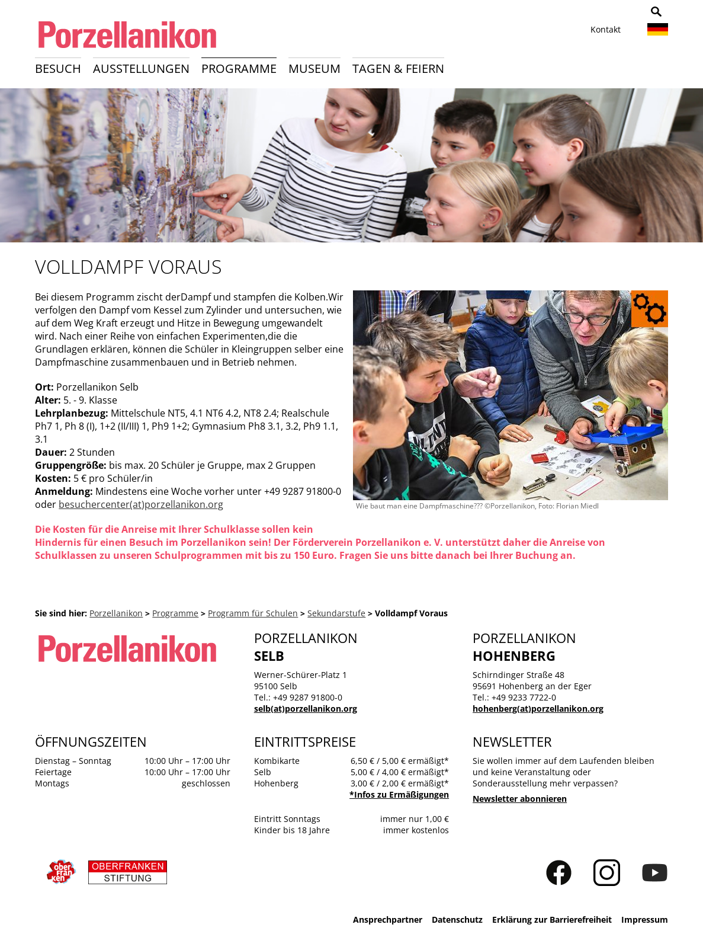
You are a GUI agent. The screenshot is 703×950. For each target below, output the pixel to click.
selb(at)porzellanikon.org (305, 708)
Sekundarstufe (336, 613)
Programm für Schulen (253, 613)
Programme (239, 68)
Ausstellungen (141, 68)
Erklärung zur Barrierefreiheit (552, 919)
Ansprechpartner (387, 919)
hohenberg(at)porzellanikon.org (538, 708)
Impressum (644, 919)
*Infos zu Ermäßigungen (399, 794)
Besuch (58, 68)
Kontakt (605, 29)
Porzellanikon (116, 613)
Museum (314, 68)
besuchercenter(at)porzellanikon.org (141, 504)
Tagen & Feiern (398, 68)
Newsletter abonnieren (520, 798)
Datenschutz (457, 919)
